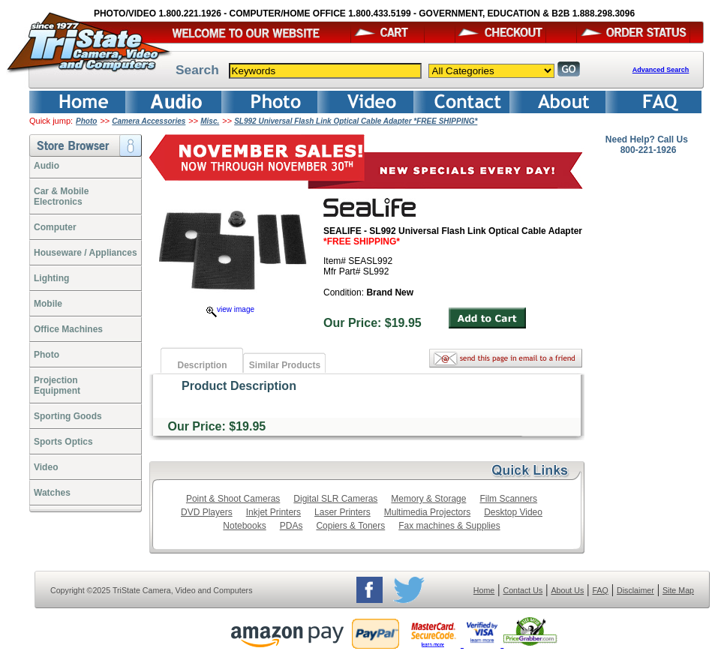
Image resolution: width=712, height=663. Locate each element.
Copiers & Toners (350, 525)
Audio (46, 165)
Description (202, 365)
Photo (86, 121)
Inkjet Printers (273, 512)
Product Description (239, 386)
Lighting (51, 278)
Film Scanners (508, 499)
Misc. (209, 121)
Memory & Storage (428, 499)
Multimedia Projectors (427, 512)
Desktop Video (513, 512)
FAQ (600, 590)
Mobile (48, 303)
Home (483, 590)
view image (230, 309)
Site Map (678, 590)
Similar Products (284, 365)
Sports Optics (63, 441)
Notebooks (244, 525)
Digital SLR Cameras (335, 499)
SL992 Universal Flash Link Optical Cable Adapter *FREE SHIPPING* (355, 121)
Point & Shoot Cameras (233, 499)
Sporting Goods (68, 416)
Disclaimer (635, 590)
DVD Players (207, 512)
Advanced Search (660, 70)
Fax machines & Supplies (449, 525)
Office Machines (68, 329)
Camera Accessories (148, 121)
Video (46, 467)
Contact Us (523, 590)
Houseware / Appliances (85, 253)
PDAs (291, 525)
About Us (567, 590)
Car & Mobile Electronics (61, 196)
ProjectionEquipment (57, 385)
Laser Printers (342, 512)
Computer (55, 227)
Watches (52, 493)
